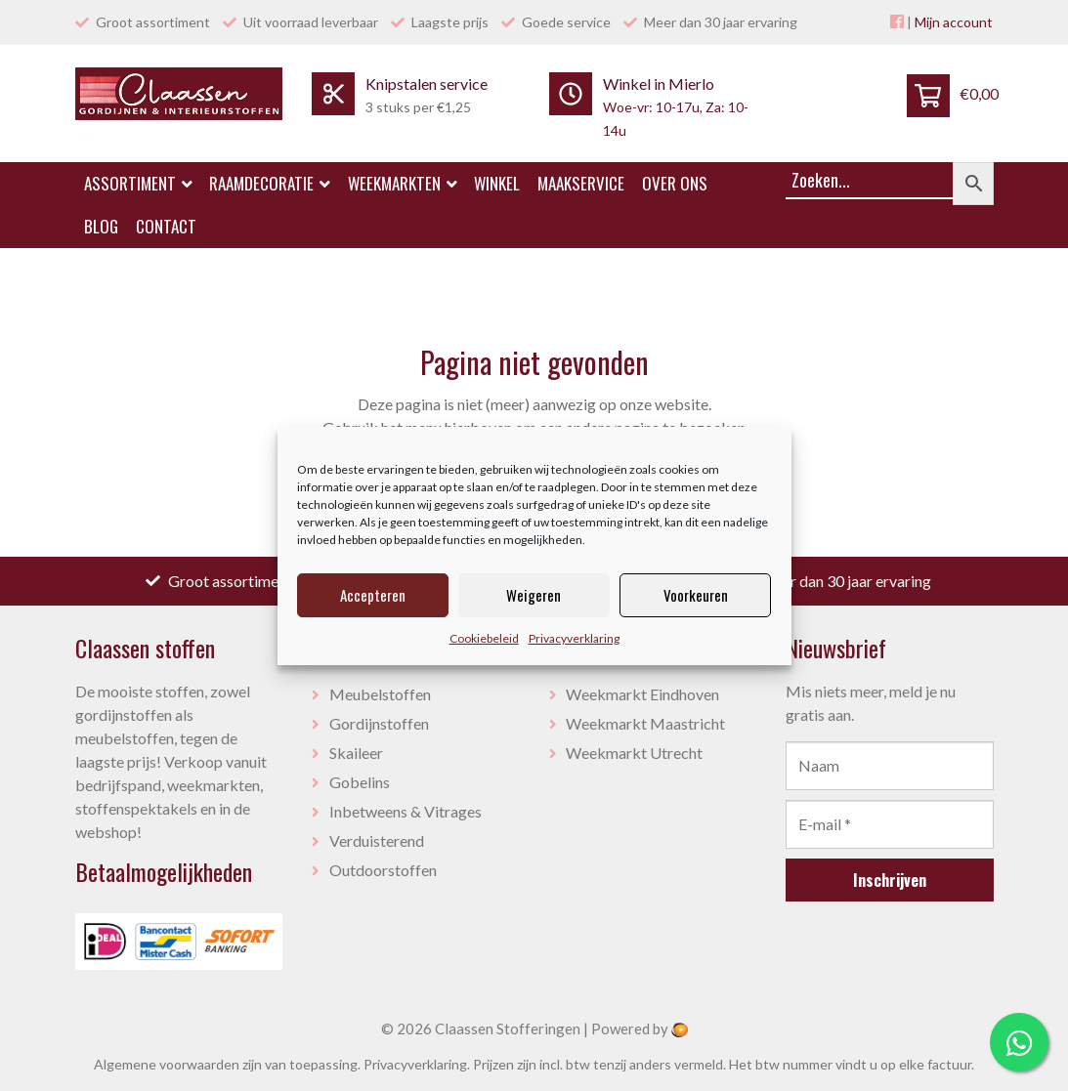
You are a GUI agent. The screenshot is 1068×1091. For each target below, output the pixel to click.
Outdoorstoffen (383, 869)
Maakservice (580, 183)
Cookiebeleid (484, 638)
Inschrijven (889, 880)
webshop (106, 831)
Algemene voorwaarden (166, 1064)
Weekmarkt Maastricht (645, 723)
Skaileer (356, 752)
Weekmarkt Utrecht (634, 752)
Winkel (497, 183)
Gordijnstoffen (379, 723)
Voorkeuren (695, 595)
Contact (166, 226)
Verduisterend (376, 840)
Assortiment (138, 183)
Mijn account (954, 22)
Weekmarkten (402, 183)
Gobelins (359, 782)
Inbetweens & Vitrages (405, 811)
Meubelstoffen (380, 694)
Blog (101, 226)
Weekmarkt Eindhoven (642, 694)
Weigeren (533, 595)
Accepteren (373, 595)
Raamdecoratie (269, 183)
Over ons (674, 183)
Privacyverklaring (574, 638)
